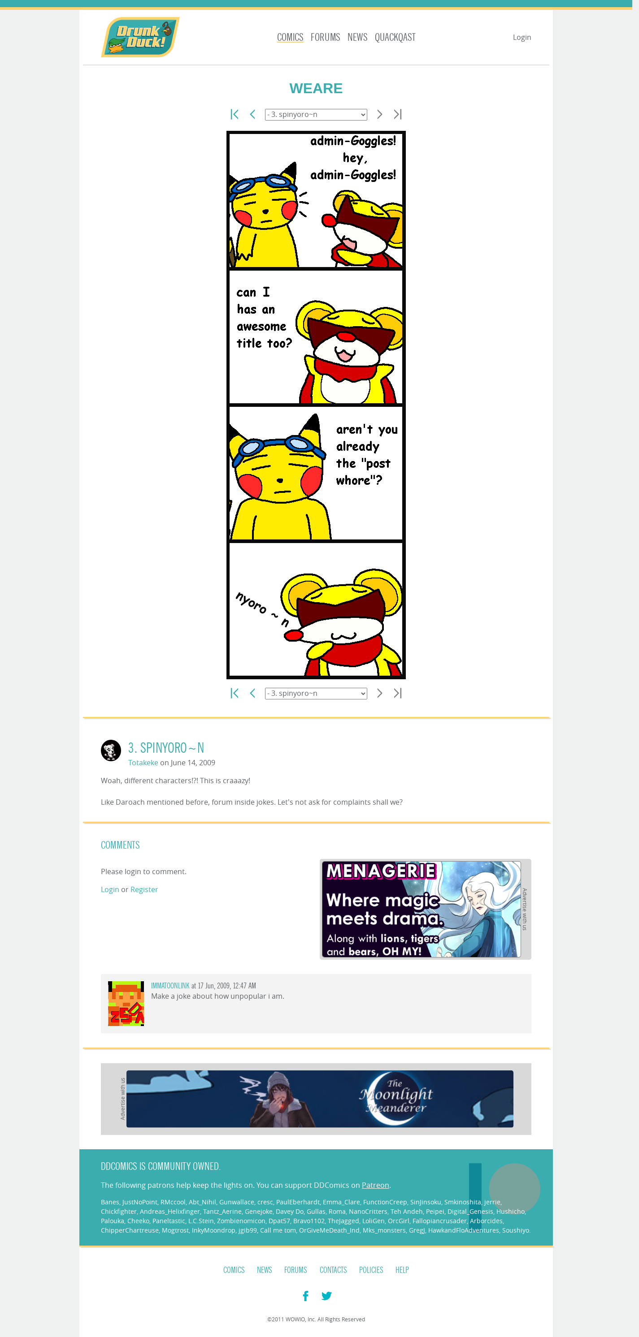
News (358, 37)
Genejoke (259, 1211)
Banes (110, 1202)
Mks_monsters (384, 1230)
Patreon (375, 1185)
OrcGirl (398, 1220)
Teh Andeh (407, 1211)
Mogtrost (175, 1230)
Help (402, 1270)
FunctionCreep (385, 1202)
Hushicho (510, 1211)
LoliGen (373, 1220)
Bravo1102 (309, 1220)
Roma (337, 1211)
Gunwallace (236, 1202)
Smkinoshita (462, 1202)
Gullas (316, 1211)
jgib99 (248, 1230)
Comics (290, 37)
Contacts (333, 1270)
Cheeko (138, 1220)
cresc (265, 1202)
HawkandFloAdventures (463, 1230)
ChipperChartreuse (130, 1230)
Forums (325, 37)
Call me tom (278, 1230)
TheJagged (343, 1220)
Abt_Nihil (202, 1202)
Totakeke (143, 763)
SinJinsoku (425, 1202)
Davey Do (290, 1211)
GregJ (417, 1230)
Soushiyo (515, 1230)
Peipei (435, 1211)
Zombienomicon (241, 1220)
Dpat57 (279, 1220)
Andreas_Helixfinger (170, 1211)
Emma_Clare (341, 1202)
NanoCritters (368, 1211)
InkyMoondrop (213, 1230)
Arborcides (486, 1220)
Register (144, 889)
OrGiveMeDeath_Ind (329, 1230)
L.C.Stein (201, 1220)
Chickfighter (119, 1211)
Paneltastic (168, 1220)
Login (522, 37)
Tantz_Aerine (222, 1211)
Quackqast (395, 37)
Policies (371, 1270)
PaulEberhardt (298, 1202)
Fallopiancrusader (440, 1220)
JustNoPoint (139, 1202)
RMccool (173, 1202)
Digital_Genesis (470, 1211)
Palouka (112, 1220)
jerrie (492, 1202)
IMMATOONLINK (170, 986)
